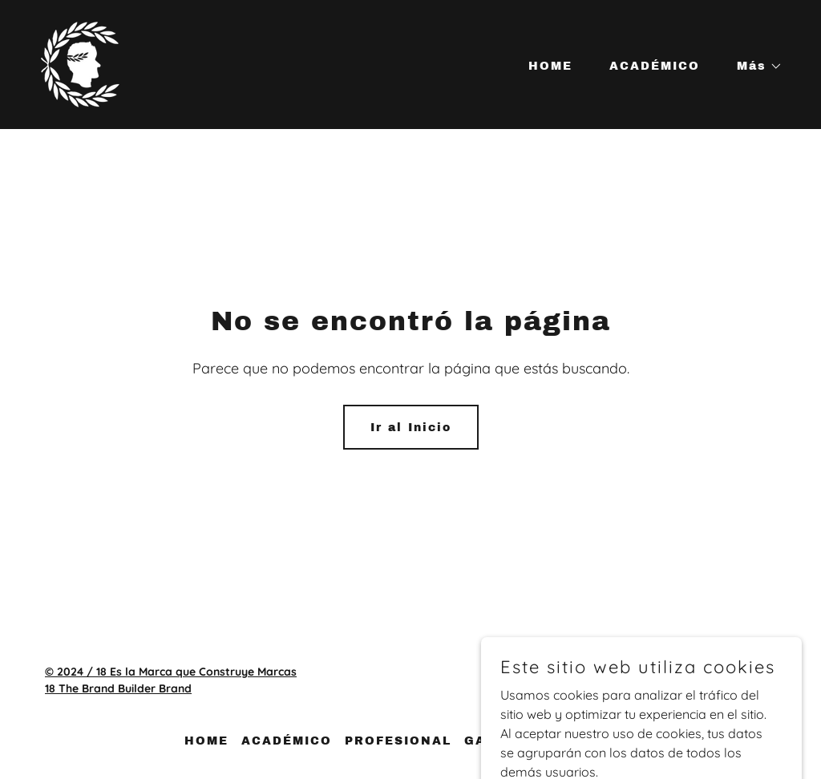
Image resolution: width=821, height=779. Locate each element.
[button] (754, 66)
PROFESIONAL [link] (398, 741)
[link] (80, 63)
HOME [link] (550, 66)
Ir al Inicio (410, 428)
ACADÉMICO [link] (654, 66)
